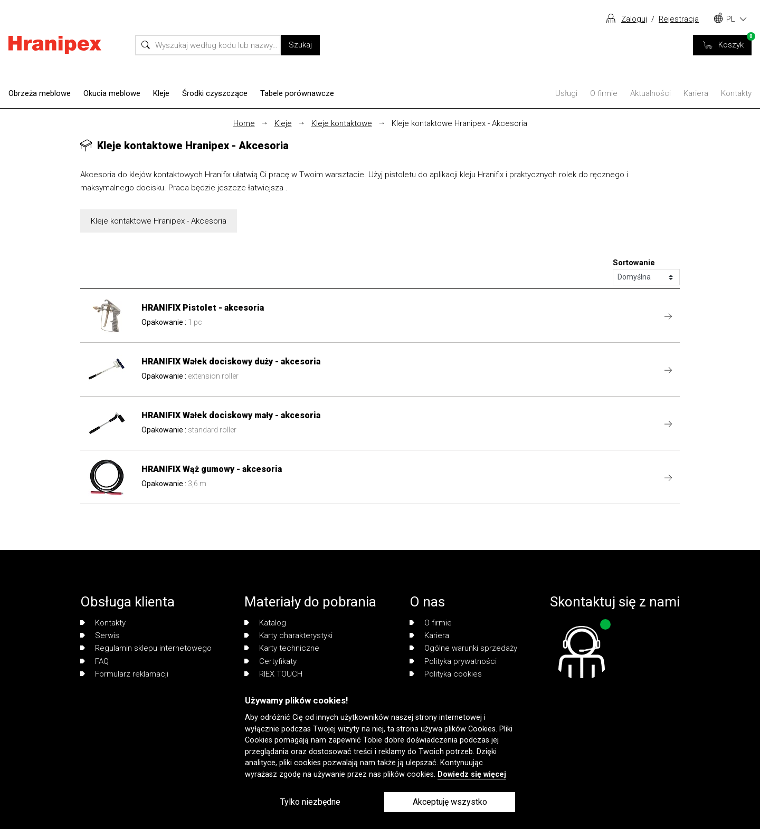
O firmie (604, 93)
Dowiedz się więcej (472, 774)
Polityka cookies (446, 674)
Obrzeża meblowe (39, 93)
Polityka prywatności (453, 661)
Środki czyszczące (215, 93)
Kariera (695, 93)
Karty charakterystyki (288, 635)
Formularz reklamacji (124, 674)
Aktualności (650, 93)
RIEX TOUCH (273, 674)
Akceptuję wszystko (450, 802)
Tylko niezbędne (310, 802)
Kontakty (736, 93)
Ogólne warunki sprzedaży (463, 648)
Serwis (99, 635)
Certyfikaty (270, 661)
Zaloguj (634, 19)
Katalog (265, 623)
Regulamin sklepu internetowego (146, 648)
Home (244, 123)
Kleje (161, 93)
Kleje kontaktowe (341, 123)
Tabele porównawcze (297, 93)
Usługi (566, 93)
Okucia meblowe (111, 93)
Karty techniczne (281, 648)
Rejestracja (679, 19)
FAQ (94, 661)
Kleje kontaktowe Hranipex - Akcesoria (459, 123)
